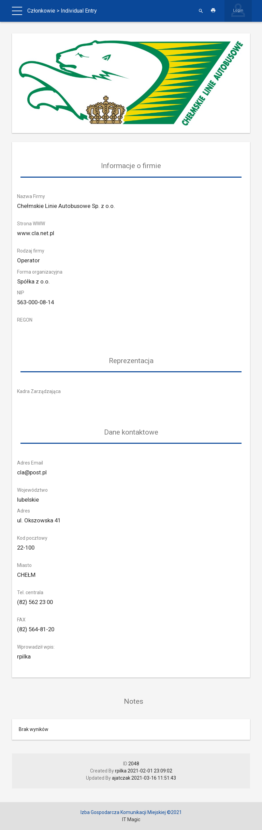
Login (238, 10)
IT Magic (131, 819)
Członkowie (41, 10)
